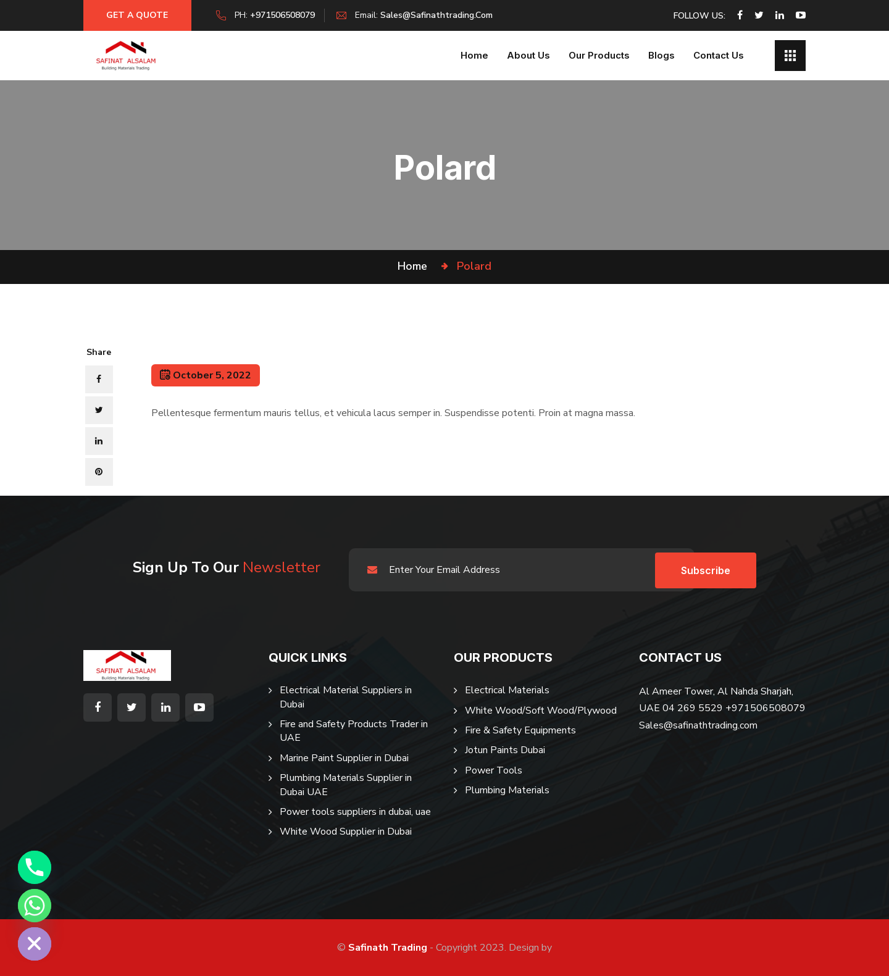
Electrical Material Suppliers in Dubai (346, 697)
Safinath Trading (387, 947)
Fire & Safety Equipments (520, 730)
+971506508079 (285, 15)
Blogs (661, 55)
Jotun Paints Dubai (505, 750)
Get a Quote (139, 15)
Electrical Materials (507, 690)
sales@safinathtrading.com (439, 15)
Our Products (599, 55)
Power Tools (493, 770)
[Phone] (34, 867)
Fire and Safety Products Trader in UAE (354, 731)
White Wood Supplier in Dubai (346, 831)
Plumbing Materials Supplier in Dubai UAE (346, 784)
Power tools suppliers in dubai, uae (355, 812)
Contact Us (718, 55)
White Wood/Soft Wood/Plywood (541, 710)
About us (528, 55)
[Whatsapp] (34, 905)
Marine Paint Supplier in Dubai (344, 758)
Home (474, 55)
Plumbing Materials (507, 790)
